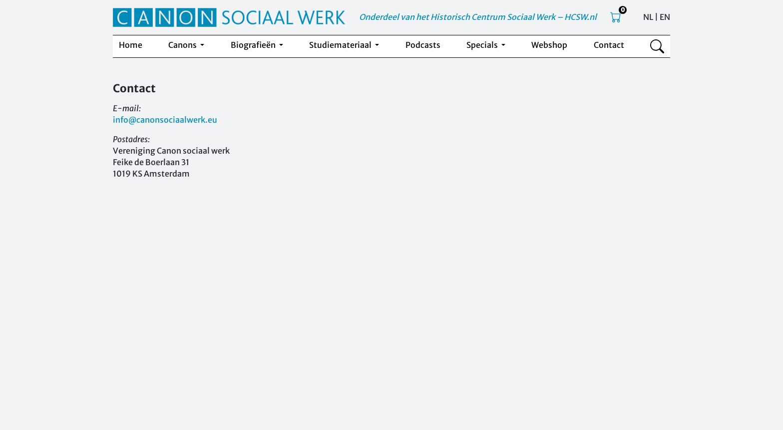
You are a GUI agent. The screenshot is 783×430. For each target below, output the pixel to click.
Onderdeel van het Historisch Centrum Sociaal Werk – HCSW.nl (478, 17)
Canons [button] (183, 45)
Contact (609, 45)
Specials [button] (482, 45)
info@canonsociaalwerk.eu (165, 120)
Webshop (549, 45)
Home (130, 45)
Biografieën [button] (254, 45)
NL (648, 17)
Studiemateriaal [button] (341, 45)
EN (665, 17)
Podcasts (422, 45)
